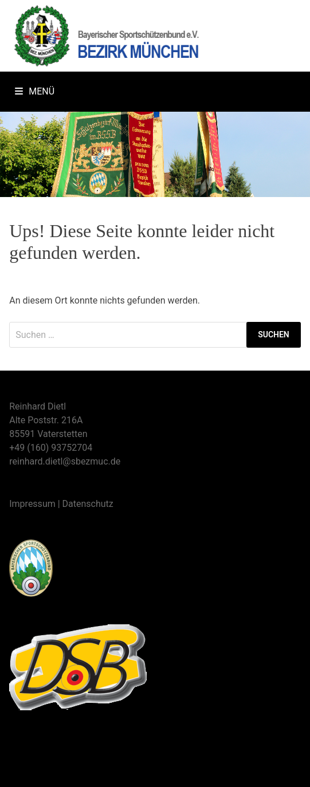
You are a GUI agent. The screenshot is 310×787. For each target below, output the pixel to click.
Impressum (32, 503)
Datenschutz (87, 503)
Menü (34, 91)
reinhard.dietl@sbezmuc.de (64, 461)
